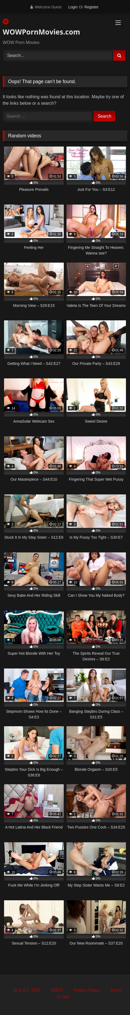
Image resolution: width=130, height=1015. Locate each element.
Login (72, 7)
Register (91, 7)
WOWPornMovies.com (41, 27)
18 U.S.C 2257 (26, 990)
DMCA (57, 990)
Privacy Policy (86, 990)
